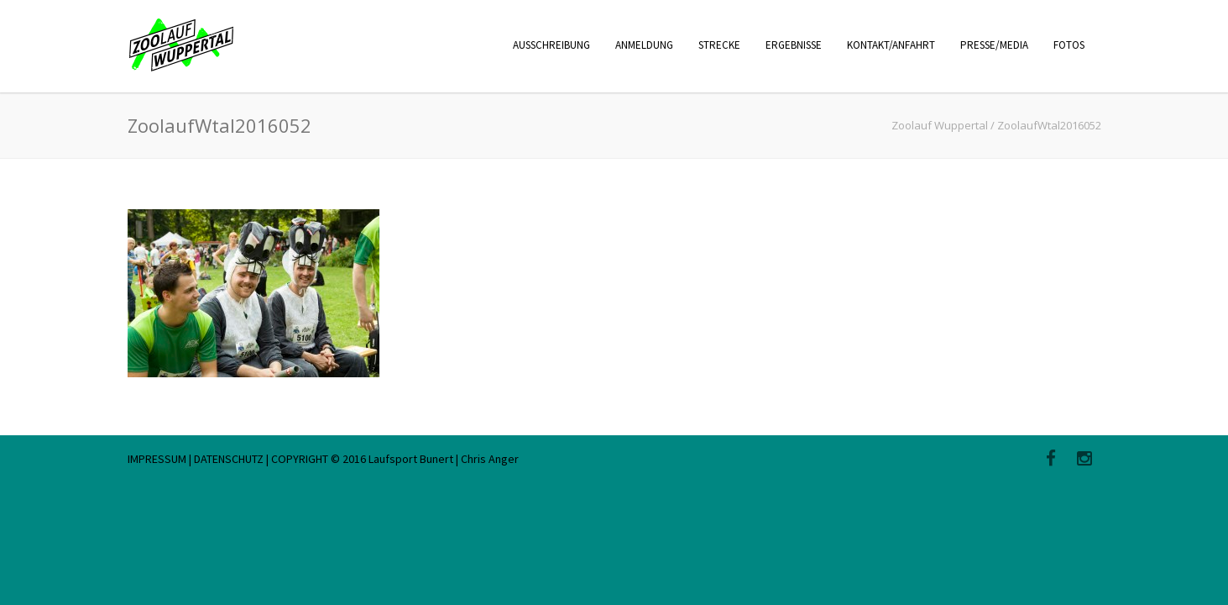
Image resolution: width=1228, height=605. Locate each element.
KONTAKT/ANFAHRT (891, 45)
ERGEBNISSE (794, 45)
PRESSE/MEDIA (994, 45)
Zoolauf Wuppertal (939, 125)
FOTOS (1068, 45)
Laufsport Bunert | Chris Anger (443, 458)
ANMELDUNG (644, 45)
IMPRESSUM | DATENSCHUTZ (197, 458)
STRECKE (719, 45)
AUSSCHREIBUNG (551, 45)
